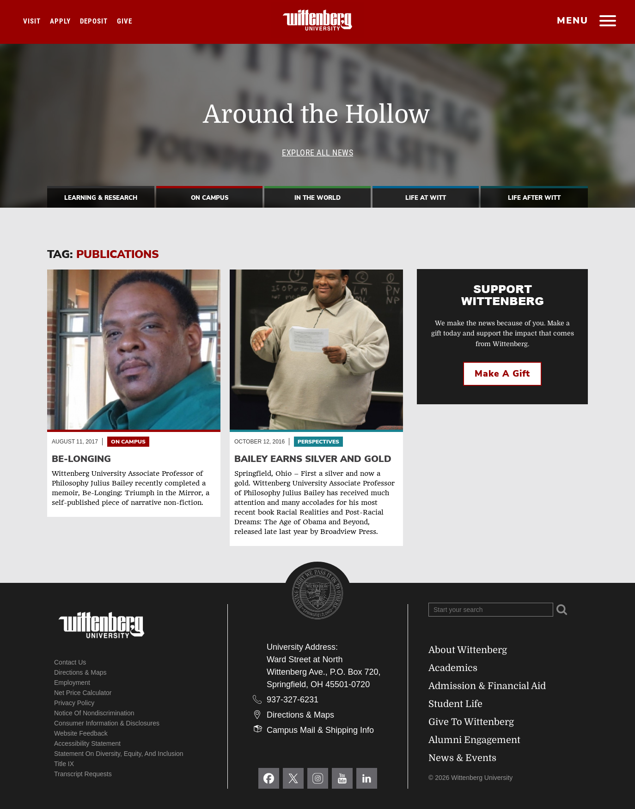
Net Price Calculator (83, 692)
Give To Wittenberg (471, 722)
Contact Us (70, 662)
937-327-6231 (292, 699)
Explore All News (317, 152)
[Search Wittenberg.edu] (490, 610)
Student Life (455, 704)
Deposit (94, 21)
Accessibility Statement (87, 743)
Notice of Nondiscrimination (94, 713)
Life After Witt (534, 198)
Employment (72, 682)
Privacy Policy (74, 703)
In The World (317, 198)
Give (124, 21)
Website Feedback (81, 733)
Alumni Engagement (474, 740)
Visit (32, 21)
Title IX (64, 763)
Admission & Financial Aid (487, 686)
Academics (452, 668)
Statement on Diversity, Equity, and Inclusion (118, 753)
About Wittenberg (467, 650)
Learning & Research (100, 198)
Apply (60, 21)
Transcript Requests (83, 774)
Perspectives (318, 441)
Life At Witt (425, 198)
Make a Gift (502, 374)
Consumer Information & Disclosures (106, 723)
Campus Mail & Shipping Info (320, 730)
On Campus (209, 198)
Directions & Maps (80, 672)
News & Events (462, 758)
